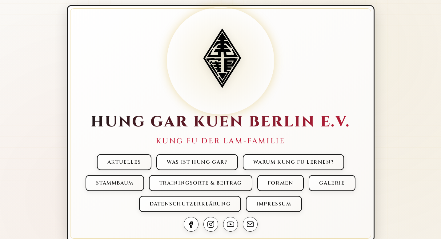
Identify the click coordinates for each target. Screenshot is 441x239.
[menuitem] (124, 162)
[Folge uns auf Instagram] (210, 224)
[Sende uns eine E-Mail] (250, 224)
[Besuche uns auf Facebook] (191, 224)
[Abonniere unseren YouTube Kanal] (230, 224)
